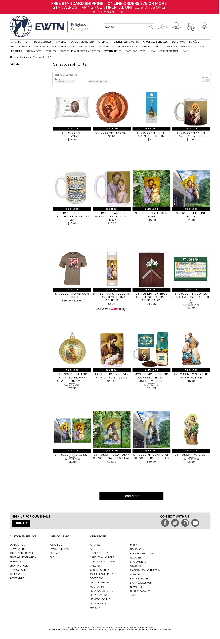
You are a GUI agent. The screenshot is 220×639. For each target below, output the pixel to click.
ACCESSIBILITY (18, 578)
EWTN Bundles (112, 51)
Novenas (172, 46)
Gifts (50, 57)
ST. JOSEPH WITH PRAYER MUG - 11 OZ (191, 134)
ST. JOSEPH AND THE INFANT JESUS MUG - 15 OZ (112, 216)
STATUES (135, 566)
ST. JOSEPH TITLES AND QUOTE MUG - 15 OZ (72, 216)
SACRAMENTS (138, 562)
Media (158, 46)
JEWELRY (95, 607)
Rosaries (16, 51)
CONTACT (176, 27)
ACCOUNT (163, 27)
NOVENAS (136, 549)
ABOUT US (56, 544)
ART (92, 549)
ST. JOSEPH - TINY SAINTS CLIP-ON (151, 134)
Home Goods (106, 46)
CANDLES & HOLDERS (102, 557)
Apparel (16, 41)
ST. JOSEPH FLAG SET (72, 455)
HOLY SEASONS (99, 595)
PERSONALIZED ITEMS (142, 553)
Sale (185, 51)
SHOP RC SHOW (191, 28)
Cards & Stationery (82, 41)
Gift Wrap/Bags (20, 46)
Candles (61, 41)
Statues (51, 51)
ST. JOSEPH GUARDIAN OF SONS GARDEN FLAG (111, 456)
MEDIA (133, 545)
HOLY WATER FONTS (101, 591)
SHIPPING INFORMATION (23, 557)
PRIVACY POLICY (19, 570)
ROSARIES (136, 557)
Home (13, 57)
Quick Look (72, 128)
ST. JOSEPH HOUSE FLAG (191, 214)
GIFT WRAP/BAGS (100, 582)
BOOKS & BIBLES (99, 553)
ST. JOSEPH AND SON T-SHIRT (72, 295)
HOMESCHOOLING (100, 599)
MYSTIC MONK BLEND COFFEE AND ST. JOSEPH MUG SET (151, 377)
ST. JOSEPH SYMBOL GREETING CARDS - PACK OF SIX (151, 297)
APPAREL (95, 544)
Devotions (178, 41)
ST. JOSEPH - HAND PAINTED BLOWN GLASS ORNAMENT (72, 377)
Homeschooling (127, 46)
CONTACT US (17, 544)
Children (103, 41)
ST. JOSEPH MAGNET (111, 133)
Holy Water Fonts (63, 46)
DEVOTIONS (97, 578)
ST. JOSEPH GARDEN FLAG (151, 214)
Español (194, 41)
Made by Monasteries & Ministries (80, 51)
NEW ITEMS (136, 587)
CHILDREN (95, 565)
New (152, 51)
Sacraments (33, 51)
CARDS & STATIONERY (102, 561)
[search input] (129, 26)
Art (27, 41)
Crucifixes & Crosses (155, 41)
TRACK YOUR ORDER (21, 553)
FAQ (52, 557)
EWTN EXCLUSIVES (141, 582)
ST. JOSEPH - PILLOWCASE (72, 134)
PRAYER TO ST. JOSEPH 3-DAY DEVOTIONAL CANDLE (111, 297)
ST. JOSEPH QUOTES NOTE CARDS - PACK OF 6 (191, 297)
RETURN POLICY (19, 561)
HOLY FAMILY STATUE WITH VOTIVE (191, 375)
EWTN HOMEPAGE (60, 549)
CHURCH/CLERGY (99, 570)
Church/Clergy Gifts (126, 41)
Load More (131, 496)
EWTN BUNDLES (139, 578)
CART (204, 27)
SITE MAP (55, 553)
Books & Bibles (43, 41)
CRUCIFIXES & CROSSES (103, 574)
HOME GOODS (98, 603)
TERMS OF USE (18, 574)
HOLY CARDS (97, 586)
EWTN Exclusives (135, 51)
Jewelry (146, 46)
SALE (133, 595)
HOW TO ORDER (19, 549)
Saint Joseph (39, 57)
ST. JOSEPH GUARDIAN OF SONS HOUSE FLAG (151, 456)
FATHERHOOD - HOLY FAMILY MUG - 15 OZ (111, 375)
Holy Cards (41, 46)
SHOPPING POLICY (20, 565)
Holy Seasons (86, 46)
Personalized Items (192, 46)
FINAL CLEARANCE (140, 591)
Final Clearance (168, 51)
